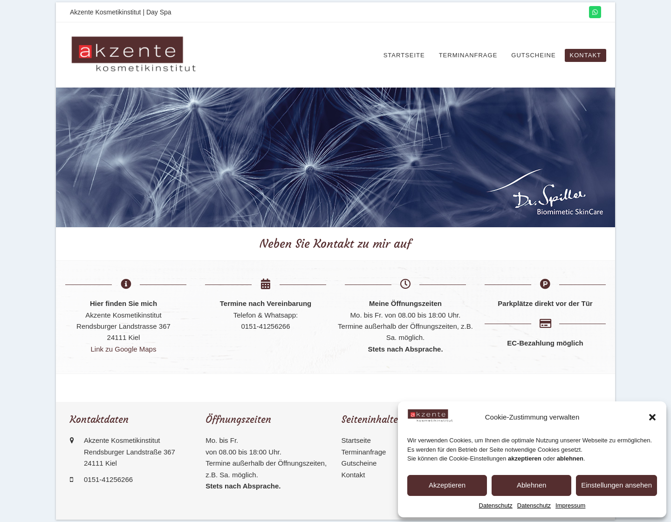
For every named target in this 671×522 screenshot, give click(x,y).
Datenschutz (496, 505)
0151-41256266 (108, 479)
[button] (652, 417)
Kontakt (353, 475)
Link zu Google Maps (124, 349)
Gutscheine (359, 463)
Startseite (356, 440)
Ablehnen (531, 485)
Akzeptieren (447, 485)
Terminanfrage (364, 452)
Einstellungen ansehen (616, 485)
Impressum (570, 505)
